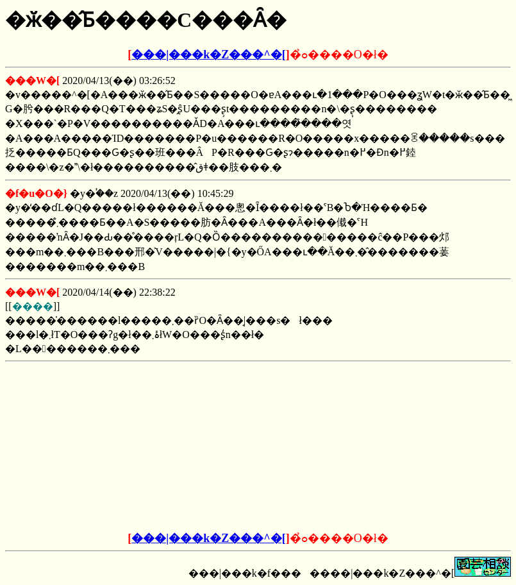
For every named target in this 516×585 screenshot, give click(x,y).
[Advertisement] (161, 447)
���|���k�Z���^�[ (208, 54)
